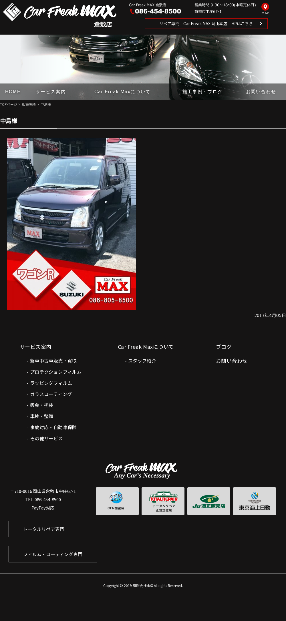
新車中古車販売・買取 (53, 360)
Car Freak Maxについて (122, 91)
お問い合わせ (261, 91)
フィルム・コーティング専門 (52, 554)
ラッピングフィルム (51, 382)
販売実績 (29, 104)
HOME (13, 91)
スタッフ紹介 (142, 360)
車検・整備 (41, 416)
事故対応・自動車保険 (53, 427)
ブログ (224, 346)
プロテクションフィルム (56, 371)
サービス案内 (51, 91)
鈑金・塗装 (41, 404)
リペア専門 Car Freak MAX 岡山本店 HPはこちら (206, 23)
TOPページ (8, 104)
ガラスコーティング (51, 394)
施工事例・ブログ (202, 91)
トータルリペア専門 (43, 529)
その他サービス (46, 438)
